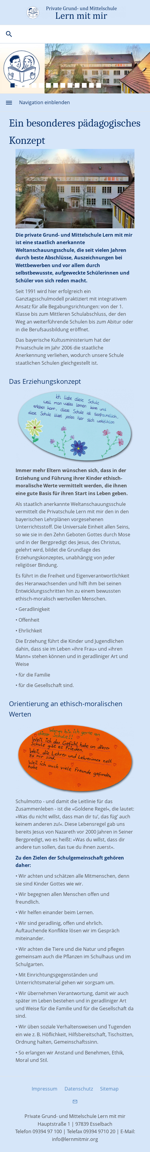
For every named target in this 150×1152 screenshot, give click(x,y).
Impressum (44, 1088)
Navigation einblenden (44, 102)
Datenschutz (79, 1088)
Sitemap (109, 1088)
